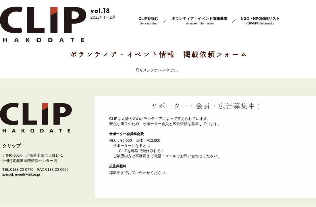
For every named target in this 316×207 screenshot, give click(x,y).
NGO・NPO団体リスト (260, 20)
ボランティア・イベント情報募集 (200, 20)
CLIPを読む (149, 20)
